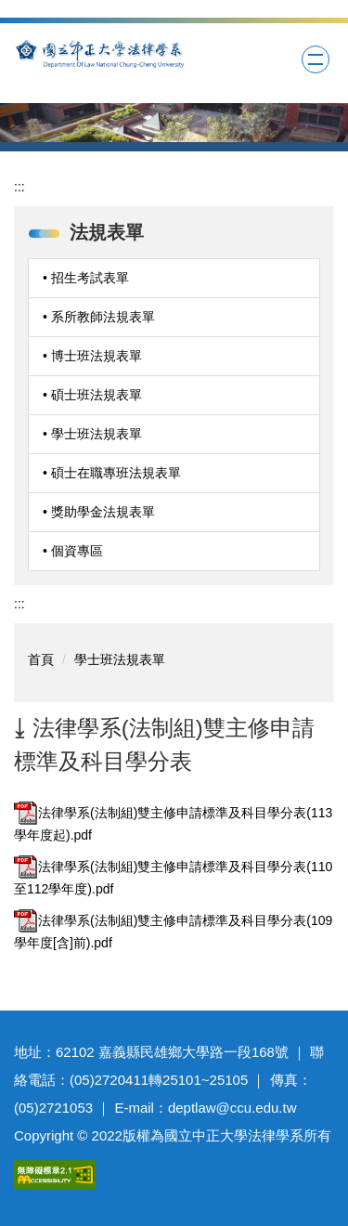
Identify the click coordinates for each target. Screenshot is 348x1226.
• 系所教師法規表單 (99, 316)
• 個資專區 (73, 550)
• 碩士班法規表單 (92, 394)
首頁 (41, 659)
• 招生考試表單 (86, 277)
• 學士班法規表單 (92, 433)
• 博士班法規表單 (92, 355)
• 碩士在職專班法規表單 (112, 472)
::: (19, 186)
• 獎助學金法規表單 (99, 511)
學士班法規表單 (119, 659)
